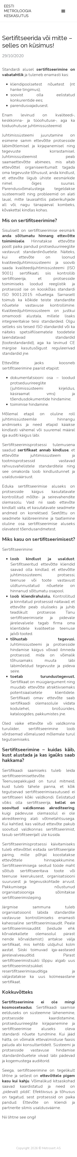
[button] (63, 11)
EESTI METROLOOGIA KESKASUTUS (17, 11)
